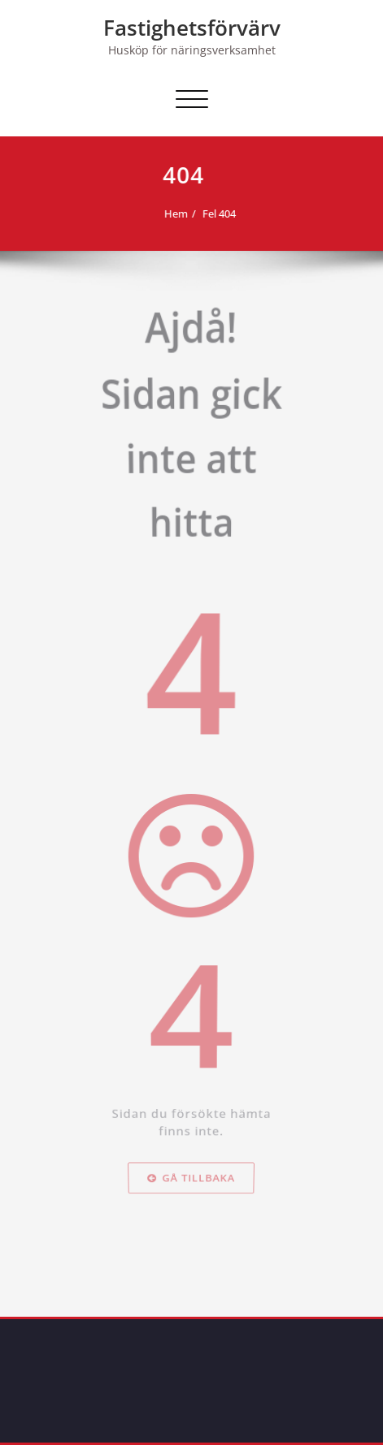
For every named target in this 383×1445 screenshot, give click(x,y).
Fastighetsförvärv (192, 27)
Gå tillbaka (191, 1238)
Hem (173, 213)
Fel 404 (216, 213)
